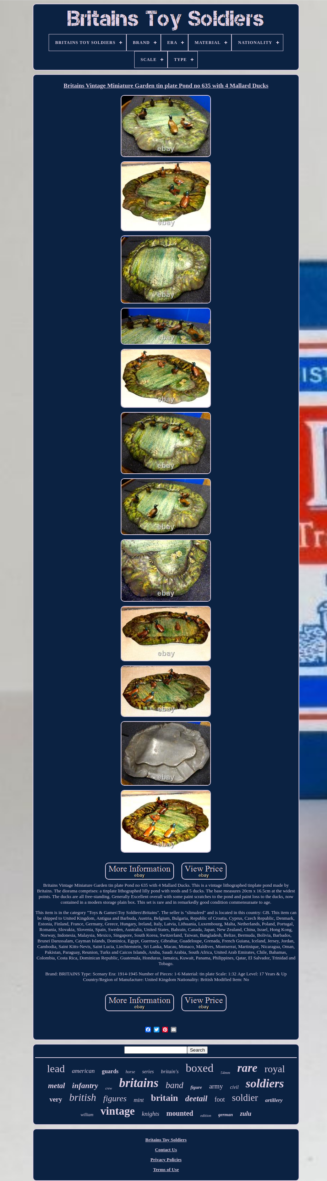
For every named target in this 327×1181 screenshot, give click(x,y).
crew (108, 1088)
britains (139, 1083)
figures (115, 1098)
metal (56, 1085)
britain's (170, 1071)
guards (110, 1071)
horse (130, 1071)
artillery (274, 1100)
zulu (245, 1113)
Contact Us (166, 1149)
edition (205, 1115)
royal (275, 1068)
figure (196, 1087)
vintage (117, 1111)
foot (219, 1099)
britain (164, 1098)
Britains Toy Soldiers (165, 1139)
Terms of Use (166, 1169)
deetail (196, 1098)
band (174, 1085)
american (83, 1071)
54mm (225, 1072)
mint (139, 1100)
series (148, 1071)
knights (150, 1113)
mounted (180, 1113)
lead (56, 1068)
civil (234, 1087)
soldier (245, 1097)
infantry (85, 1085)
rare (247, 1068)
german (225, 1114)
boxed (199, 1068)
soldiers (265, 1083)
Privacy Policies (166, 1159)
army (216, 1086)
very (55, 1099)
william (87, 1114)
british (82, 1097)
